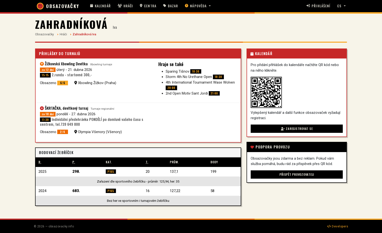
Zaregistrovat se (297, 128)
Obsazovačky (44, 34)
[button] (197, 6)
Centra (148, 5)
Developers (337, 226)
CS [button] (339, 5)
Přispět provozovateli (296, 174)
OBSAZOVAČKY (58, 6)
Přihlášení (318, 5)
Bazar (170, 5)
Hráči (125, 5)
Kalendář (100, 5)
